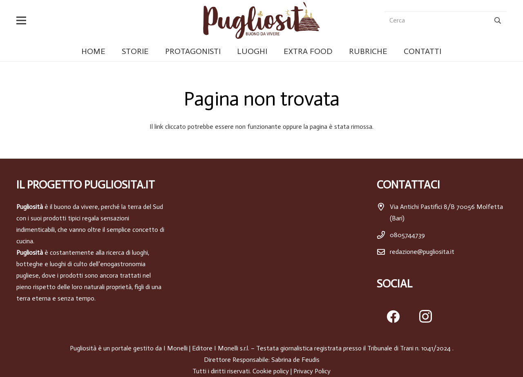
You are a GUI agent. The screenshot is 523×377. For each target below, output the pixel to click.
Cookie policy (271, 371)
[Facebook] (393, 316)
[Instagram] (425, 316)
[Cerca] (445, 20)
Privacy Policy (312, 371)
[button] (23, 20)
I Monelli (175, 348)
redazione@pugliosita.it (422, 252)
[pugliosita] (261, 20)
